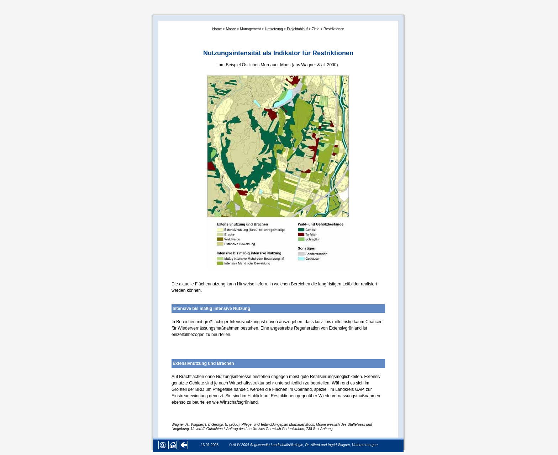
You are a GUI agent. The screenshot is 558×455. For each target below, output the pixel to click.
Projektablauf (297, 29)
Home (217, 29)
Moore (231, 29)
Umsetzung (274, 29)
